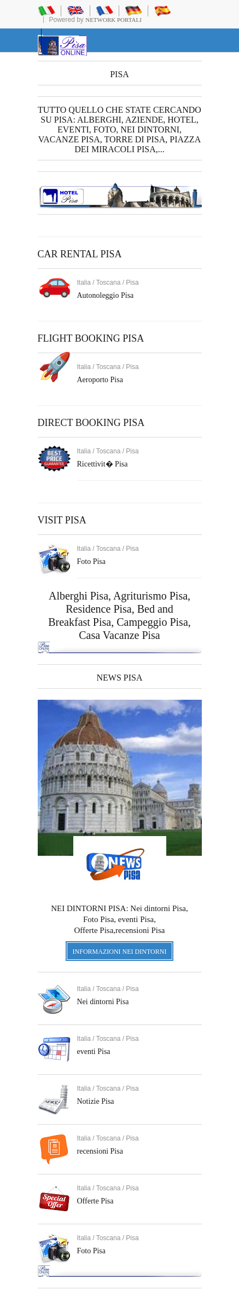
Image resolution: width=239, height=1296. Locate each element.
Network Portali (113, 19)
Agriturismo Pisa (150, 596)
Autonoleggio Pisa (105, 295)
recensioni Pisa (100, 1151)
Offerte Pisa (95, 1201)
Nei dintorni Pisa (103, 1002)
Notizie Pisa (95, 1101)
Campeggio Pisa (152, 622)
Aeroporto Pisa (100, 380)
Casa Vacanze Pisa (119, 635)
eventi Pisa (93, 1051)
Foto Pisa (91, 1251)
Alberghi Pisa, (81, 596)
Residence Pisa (99, 609)
